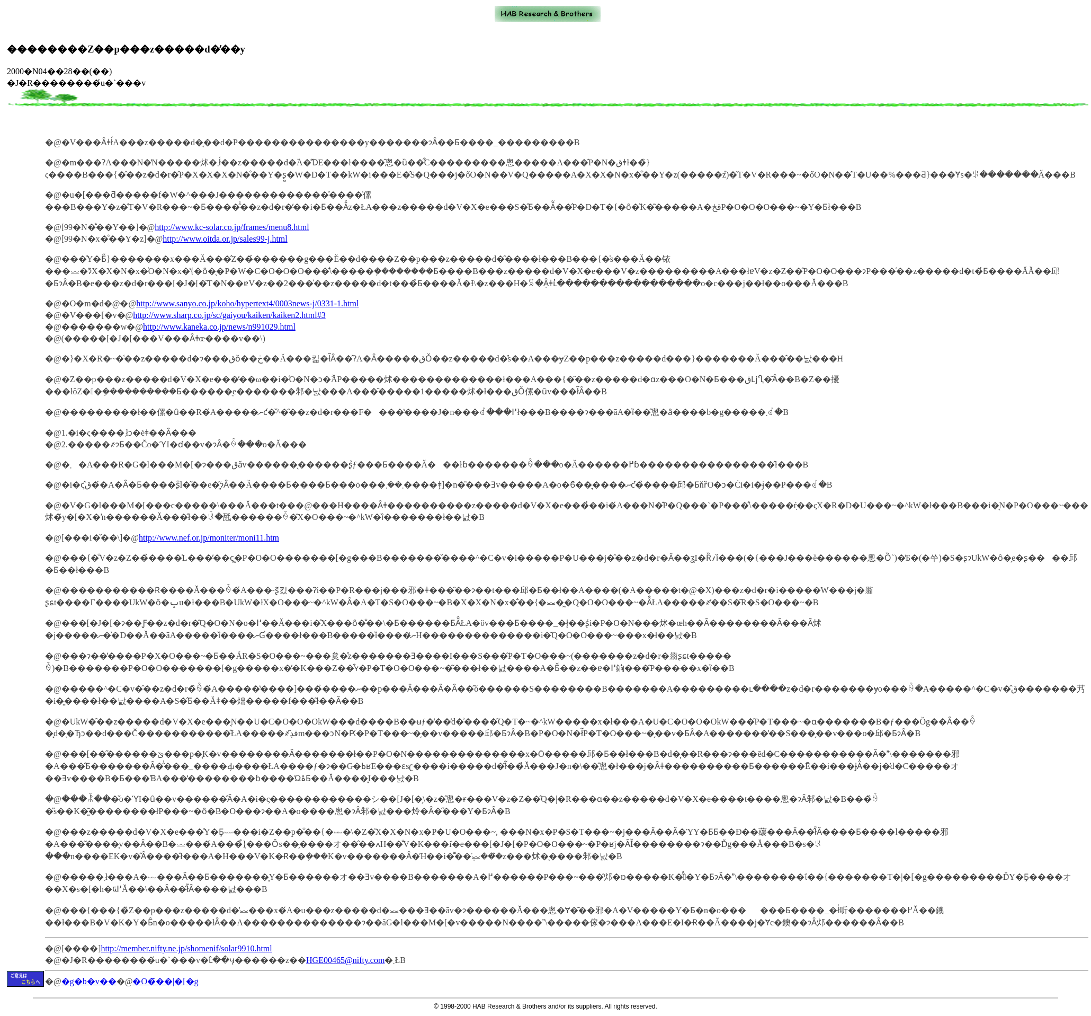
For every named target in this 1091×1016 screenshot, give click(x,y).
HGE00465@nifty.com (345, 960)
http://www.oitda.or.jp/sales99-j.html (225, 238)
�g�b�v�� (89, 981)
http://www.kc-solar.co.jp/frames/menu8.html (232, 227)
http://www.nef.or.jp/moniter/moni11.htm (209, 537)
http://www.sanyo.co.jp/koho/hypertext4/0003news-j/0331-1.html (247, 303)
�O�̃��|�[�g (165, 981)
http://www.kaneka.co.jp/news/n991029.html (219, 326)
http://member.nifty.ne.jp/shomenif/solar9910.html (186, 948)
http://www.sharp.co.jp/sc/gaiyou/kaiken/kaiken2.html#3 (229, 315)
